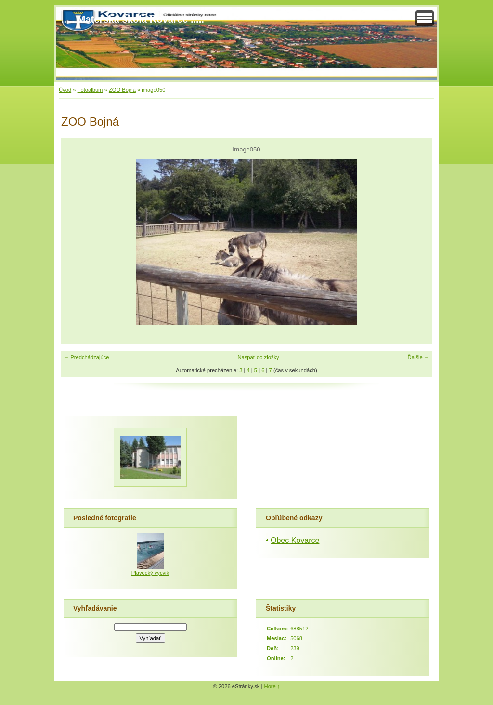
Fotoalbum (90, 90)
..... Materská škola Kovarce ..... (132, 19)
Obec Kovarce (295, 540)
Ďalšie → (418, 357)
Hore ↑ (272, 686)
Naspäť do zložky (258, 357)
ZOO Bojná (122, 90)
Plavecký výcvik (150, 573)
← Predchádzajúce (86, 357)
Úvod (65, 90)
